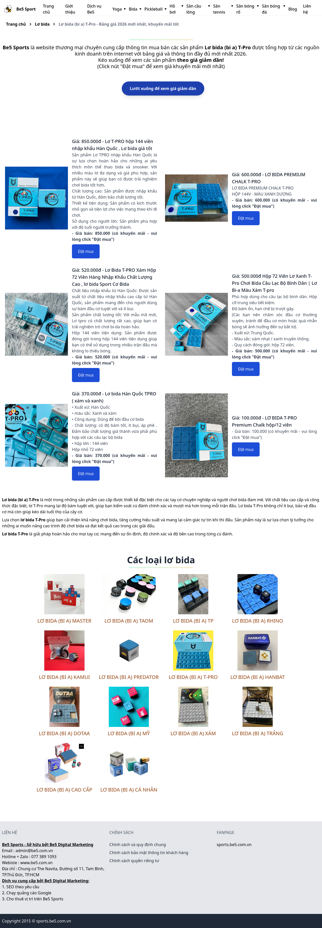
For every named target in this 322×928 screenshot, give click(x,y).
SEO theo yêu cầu (23, 887)
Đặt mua (86, 251)
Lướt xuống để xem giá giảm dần (163, 88)
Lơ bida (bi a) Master (64, 620)
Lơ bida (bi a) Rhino (257, 620)
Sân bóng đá (273, 9)
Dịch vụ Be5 (94, 9)
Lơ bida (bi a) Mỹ (129, 733)
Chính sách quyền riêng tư (134, 860)
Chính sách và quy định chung (137, 844)
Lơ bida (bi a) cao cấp (64, 789)
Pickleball (155, 9)
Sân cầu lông (197, 9)
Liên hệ (307, 9)
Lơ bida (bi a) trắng (257, 733)
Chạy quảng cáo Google (29, 893)
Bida (134, 9)
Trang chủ (48, 9)
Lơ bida (42, 24)
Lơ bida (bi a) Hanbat (257, 677)
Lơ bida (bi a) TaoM (128, 620)
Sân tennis (222, 9)
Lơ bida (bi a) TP (193, 620)
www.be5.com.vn (36, 862)
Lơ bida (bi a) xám (193, 733)
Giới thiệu (70, 9)
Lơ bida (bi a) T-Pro (193, 677)
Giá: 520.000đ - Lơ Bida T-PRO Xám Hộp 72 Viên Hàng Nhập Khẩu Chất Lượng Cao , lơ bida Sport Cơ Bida (114, 277)
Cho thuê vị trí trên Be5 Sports (35, 899)
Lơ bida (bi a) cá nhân (128, 789)
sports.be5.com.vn (234, 844)
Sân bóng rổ (247, 9)
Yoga (118, 9)
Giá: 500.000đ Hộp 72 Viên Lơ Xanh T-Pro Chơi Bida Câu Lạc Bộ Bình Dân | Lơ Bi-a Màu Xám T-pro (274, 283)
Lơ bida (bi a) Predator (129, 677)
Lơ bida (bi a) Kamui (64, 677)
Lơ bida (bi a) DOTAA (64, 733)
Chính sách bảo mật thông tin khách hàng (148, 852)
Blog (292, 9)
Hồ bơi (176, 9)
